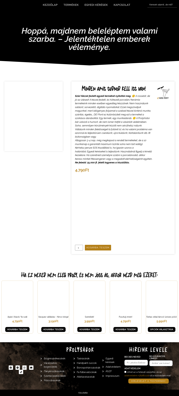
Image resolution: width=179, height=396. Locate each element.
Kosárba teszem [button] (17, 329)
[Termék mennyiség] (79, 247)
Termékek (71, 4)
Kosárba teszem (98, 247)
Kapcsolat (122, 4)
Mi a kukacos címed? (157, 357)
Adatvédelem (132, 368)
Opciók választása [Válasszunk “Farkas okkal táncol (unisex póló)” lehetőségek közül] (161, 329)
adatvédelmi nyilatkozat (136, 375)
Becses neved (132, 357)
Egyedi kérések (96, 4)
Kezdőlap (50, 4)
